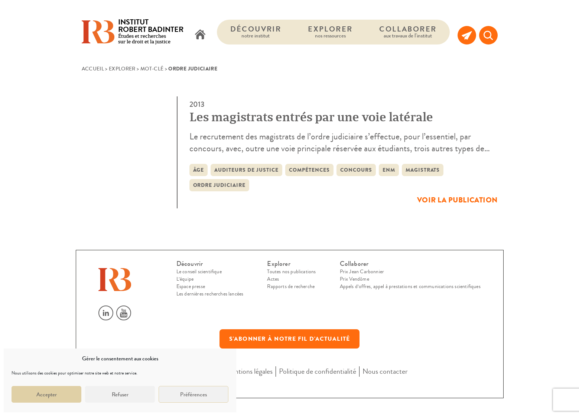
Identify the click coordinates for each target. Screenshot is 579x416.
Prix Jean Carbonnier (362, 271)
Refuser (120, 394)
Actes (273, 279)
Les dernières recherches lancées (210, 294)
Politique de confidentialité (317, 371)
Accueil (93, 69)
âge (198, 170)
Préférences (193, 394)
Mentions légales (249, 371)
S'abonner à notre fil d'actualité (289, 338)
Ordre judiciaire (219, 185)
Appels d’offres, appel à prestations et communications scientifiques (410, 286)
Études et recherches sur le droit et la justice (150, 32)
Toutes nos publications (291, 271)
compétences (309, 170)
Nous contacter (385, 371)
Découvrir (256, 32)
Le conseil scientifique (199, 271)
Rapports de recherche (291, 286)
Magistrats (423, 170)
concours (356, 170)
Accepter (46, 394)
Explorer (330, 32)
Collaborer (407, 32)
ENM (389, 170)
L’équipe (184, 279)
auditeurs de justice (246, 170)
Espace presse (190, 286)
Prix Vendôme (354, 279)
